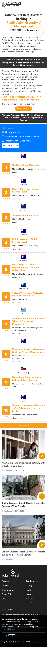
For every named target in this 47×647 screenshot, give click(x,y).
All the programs (12, 132)
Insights (28, 590)
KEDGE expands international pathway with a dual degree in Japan (23, 464)
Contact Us (7, 609)
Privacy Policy (7, 594)
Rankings (29, 586)
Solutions (29, 598)
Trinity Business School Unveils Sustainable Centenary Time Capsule (23, 505)
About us (5, 586)
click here (11, 629)
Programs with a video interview (19, 140)
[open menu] (43, 4)
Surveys (28, 602)
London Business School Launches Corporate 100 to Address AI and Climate (23, 553)
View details (17, 172)
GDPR (4, 598)
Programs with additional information (22, 136)
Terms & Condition (9, 590)
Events (28, 594)
